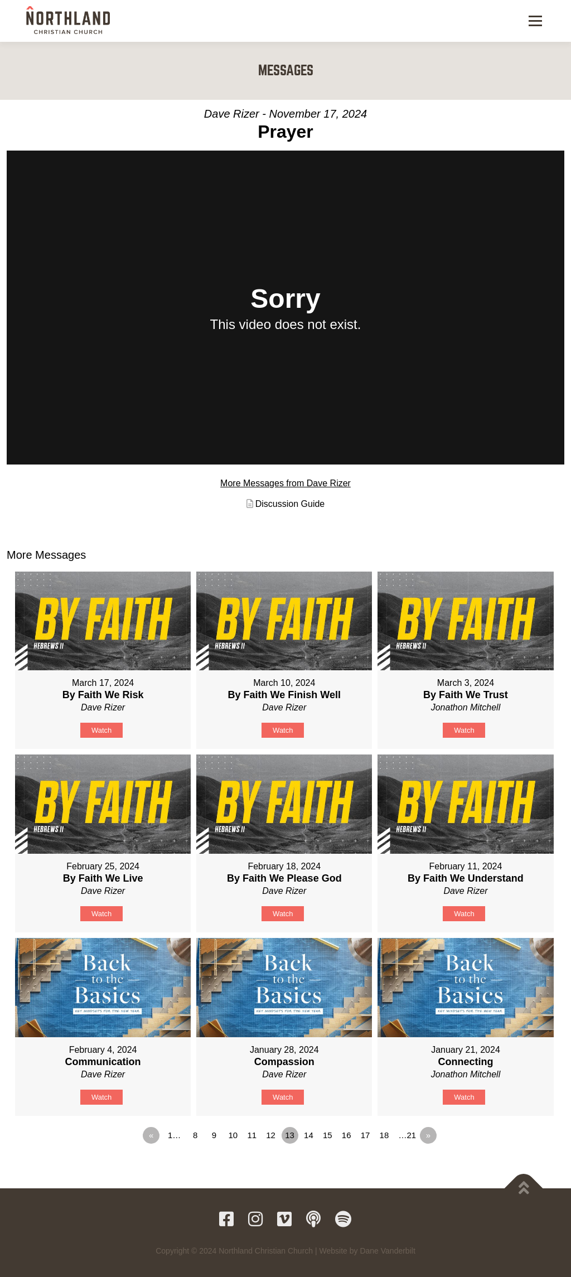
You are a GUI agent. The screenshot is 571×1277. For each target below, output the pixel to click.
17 (365, 1135)
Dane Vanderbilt (387, 1250)
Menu (535, 20)
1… (174, 1135)
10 (233, 1135)
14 (308, 1135)
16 (346, 1135)
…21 (408, 1135)
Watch (101, 730)
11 (252, 1135)
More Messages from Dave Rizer (285, 483)
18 (384, 1135)
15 (327, 1135)
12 (270, 1135)
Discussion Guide (290, 504)
